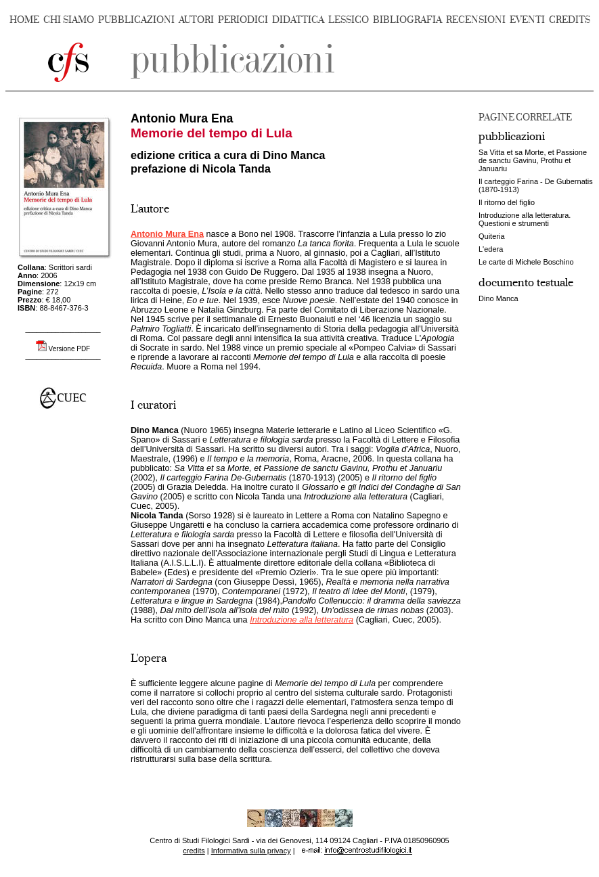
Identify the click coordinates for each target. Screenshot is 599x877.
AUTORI (196, 20)
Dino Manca (498, 298)
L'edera (491, 249)
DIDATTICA (298, 20)
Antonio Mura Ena (167, 234)
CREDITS (569, 20)
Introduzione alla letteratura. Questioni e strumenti (525, 219)
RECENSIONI (476, 20)
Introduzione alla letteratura (301, 620)
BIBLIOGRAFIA (407, 20)
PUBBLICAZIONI (136, 20)
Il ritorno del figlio (507, 202)
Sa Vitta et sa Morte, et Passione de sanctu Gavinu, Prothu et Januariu (533, 160)
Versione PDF (70, 349)
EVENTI (527, 20)
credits (193, 851)
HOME (24, 20)
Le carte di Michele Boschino (526, 262)
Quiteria (492, 236)
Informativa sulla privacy (251, 851)
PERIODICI (243, 20)
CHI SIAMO (68, 20)
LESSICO (348, 20)
